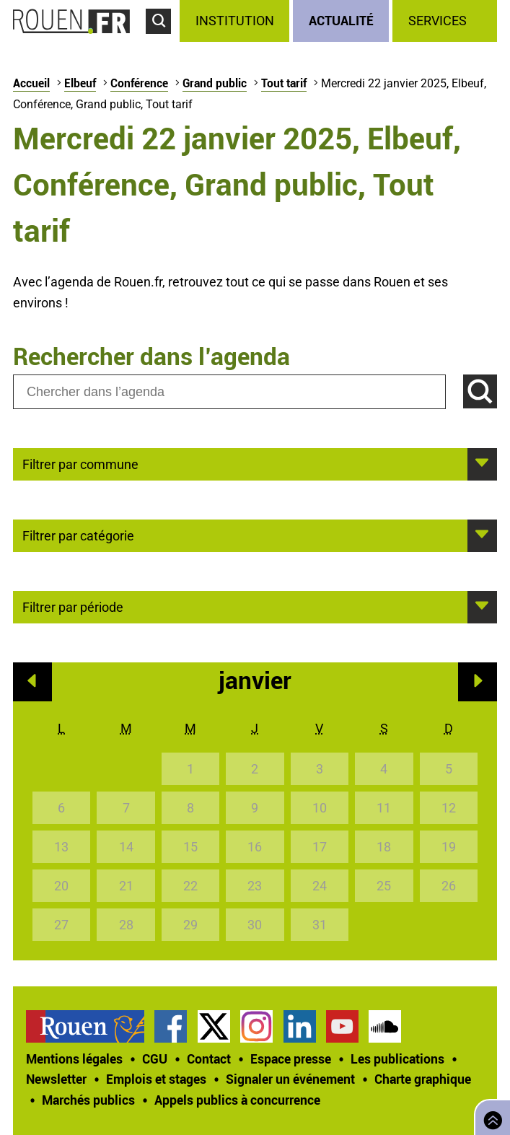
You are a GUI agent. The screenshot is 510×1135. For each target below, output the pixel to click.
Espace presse (290, 1058)
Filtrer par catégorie (78, 534)
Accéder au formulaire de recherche (163, 40)
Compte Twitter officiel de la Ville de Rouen (214, 1026)
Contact (209, 1058)
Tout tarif (284, 83)
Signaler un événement (290, 1078)
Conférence (139, 83)
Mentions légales (74, 1058)
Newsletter (56, 1078)
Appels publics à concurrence (237, 1099)
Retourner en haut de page (490, 1116)
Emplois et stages (156, 1078)
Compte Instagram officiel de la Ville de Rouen (256, 1026)
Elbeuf (80, 83)
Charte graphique (422, 1078)
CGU (154, 1058)
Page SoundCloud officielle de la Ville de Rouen (385, 1026)
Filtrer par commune (80, 463)
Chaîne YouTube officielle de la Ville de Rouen (342, 1026)
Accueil (31, 83)
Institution (234, 20)
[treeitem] (236, 21)
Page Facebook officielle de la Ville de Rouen (170, 1026)
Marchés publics (88, 1099)
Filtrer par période (72, 606)
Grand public (215, 83)
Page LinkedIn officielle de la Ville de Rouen (299, 1026)
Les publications (397, 1058)
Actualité (341, 20)
